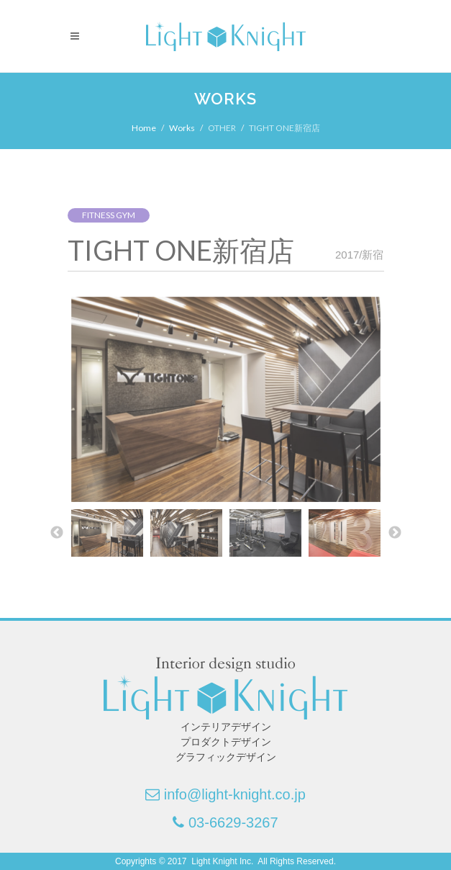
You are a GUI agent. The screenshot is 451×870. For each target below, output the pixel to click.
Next (395, 533)
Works (182, 127)
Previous (57, 533)
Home (144, 127)
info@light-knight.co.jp (235, 794)
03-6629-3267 (233, 822)
